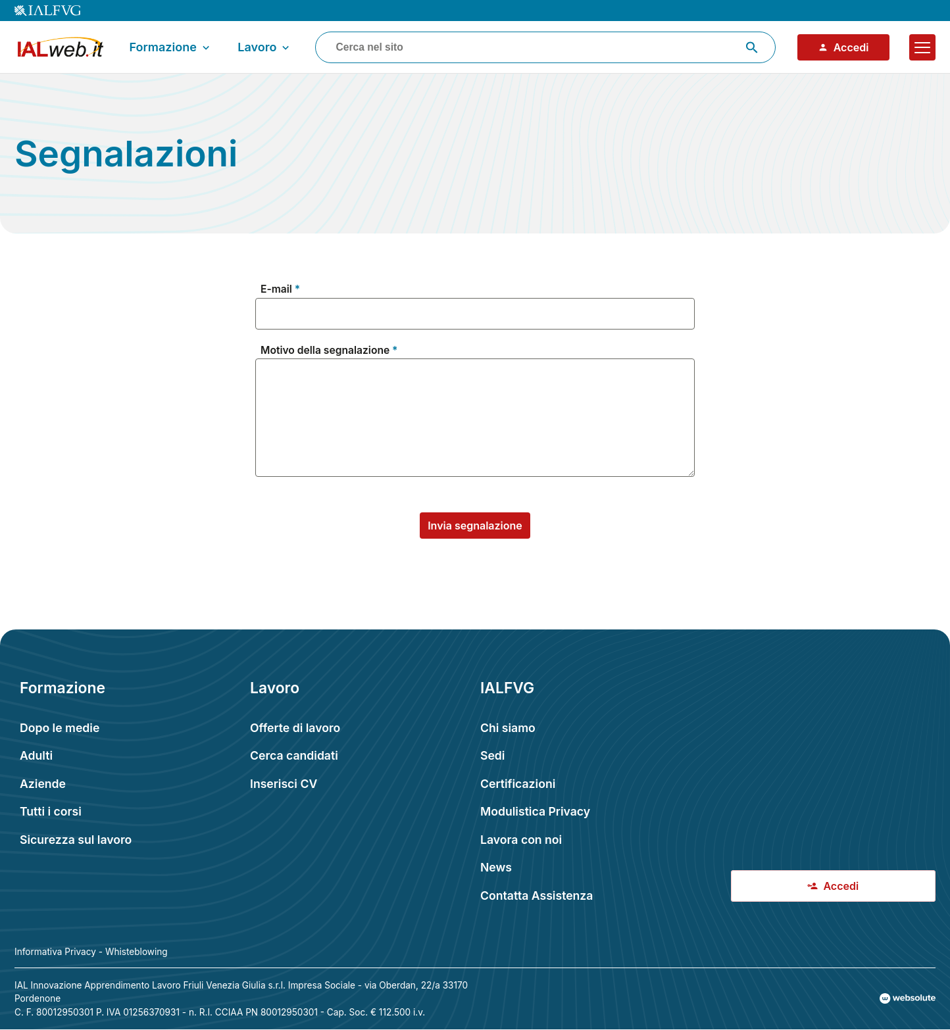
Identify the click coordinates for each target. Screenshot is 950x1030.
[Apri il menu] (922, 47)
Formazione (171, 47)
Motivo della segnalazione (325, 350)
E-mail (276, 289)
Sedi (492, 755)
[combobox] (545, 47)
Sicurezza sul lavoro (76, 839)
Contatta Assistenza (536, 895)
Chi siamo (508, 728)
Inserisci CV (283, 784)
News (496, 867)
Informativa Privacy (55, 951)
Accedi (843, 47)
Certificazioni (517, 784)
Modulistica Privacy (535, 811)
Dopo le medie (59, 728)
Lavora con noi (521, 839)
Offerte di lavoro (295, 728)
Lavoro (265, 47)
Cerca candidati (294, 755)
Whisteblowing (136, 951)
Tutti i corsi (51, 811)
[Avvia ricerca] (752, 47)
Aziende (43, 784)
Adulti (36, 755)
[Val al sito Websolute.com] (908, 998)
